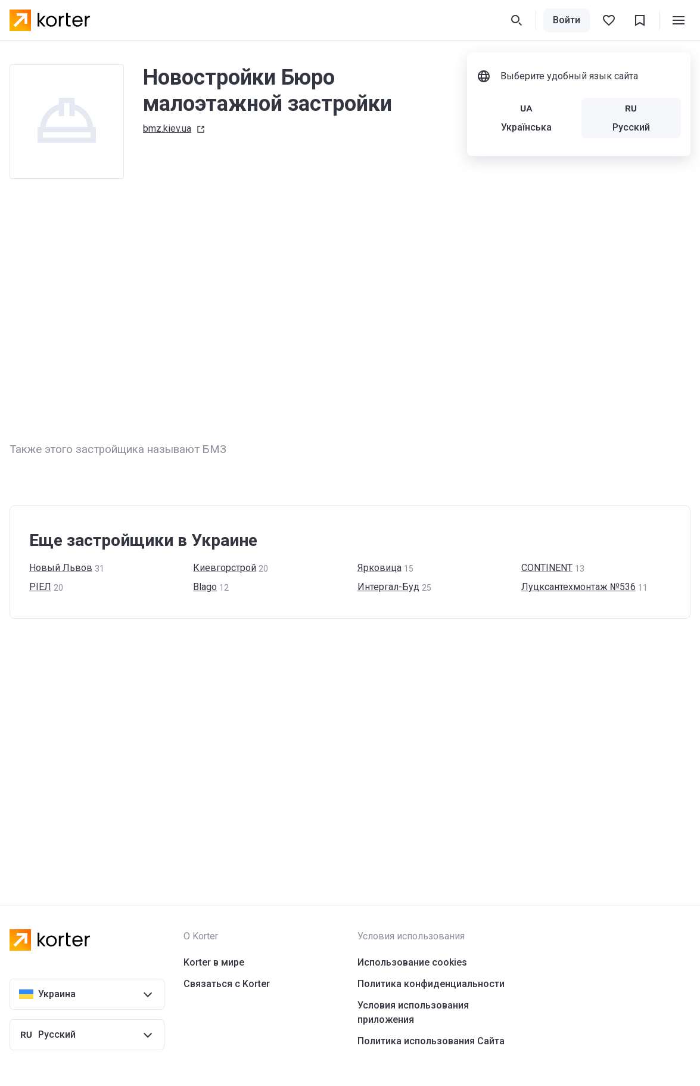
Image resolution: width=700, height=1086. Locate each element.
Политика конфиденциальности (431, 983)
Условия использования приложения (413, 1012)
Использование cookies (412, 962)
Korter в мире (213, 962)
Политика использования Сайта (431, 1041)
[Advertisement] (350, 309)
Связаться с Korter (226, 983)
